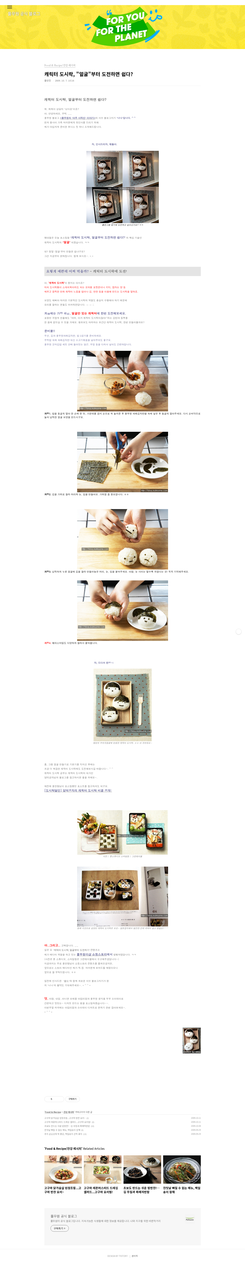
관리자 (135, 1255)
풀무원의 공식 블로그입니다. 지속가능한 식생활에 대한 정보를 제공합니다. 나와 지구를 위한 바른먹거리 (106, 1221)
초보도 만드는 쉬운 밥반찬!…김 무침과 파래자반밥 (67, 1125)
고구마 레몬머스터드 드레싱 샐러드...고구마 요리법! (67, 1121)
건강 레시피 (68, 1111)
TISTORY (123, 1255)
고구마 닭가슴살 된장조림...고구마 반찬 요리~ (64, 1117)
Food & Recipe (53, 1111)
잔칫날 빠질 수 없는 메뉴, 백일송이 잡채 (62, 1129)
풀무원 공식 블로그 (64, 1216)
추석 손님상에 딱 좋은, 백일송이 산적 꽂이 (63, 1133)
